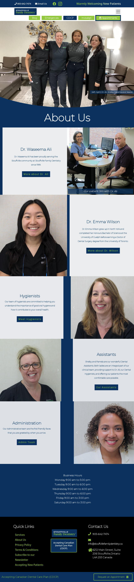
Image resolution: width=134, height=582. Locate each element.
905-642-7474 (23, 3)
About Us (20, 539)
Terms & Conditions (26, 550)
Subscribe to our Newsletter (25, 557)
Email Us (41, 3)
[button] (108, 18)
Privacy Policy (23, 544)
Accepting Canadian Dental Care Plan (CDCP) (63, 545)
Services (20, 534)
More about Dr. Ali (56, 174)
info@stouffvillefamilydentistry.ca (105, 543)
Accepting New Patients (29, 565)
